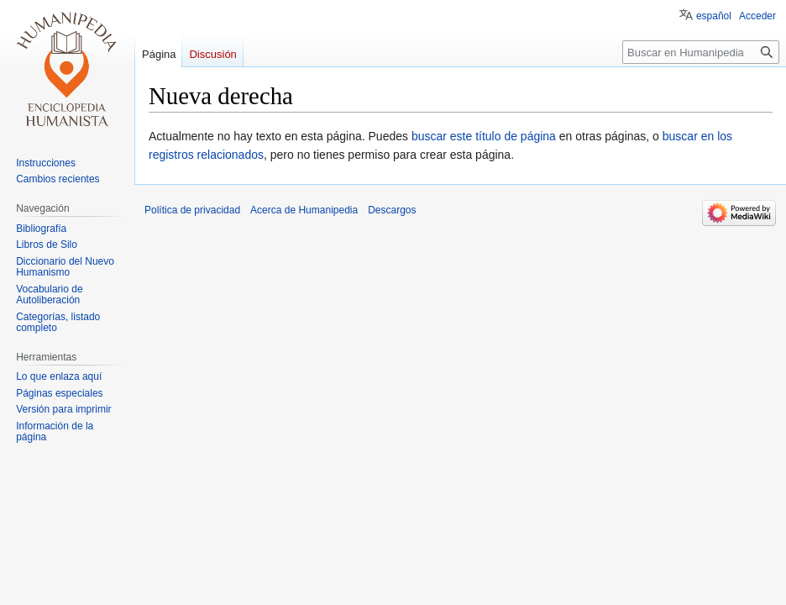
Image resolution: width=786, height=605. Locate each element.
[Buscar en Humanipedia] (700, 52)
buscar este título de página (483, 136)
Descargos (392, 210)
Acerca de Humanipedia (304, 210)
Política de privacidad (192, 210)
